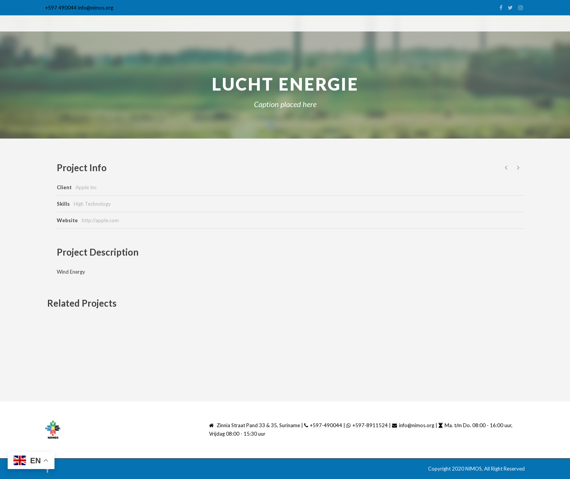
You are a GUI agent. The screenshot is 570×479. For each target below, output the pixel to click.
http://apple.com (100, 220)
